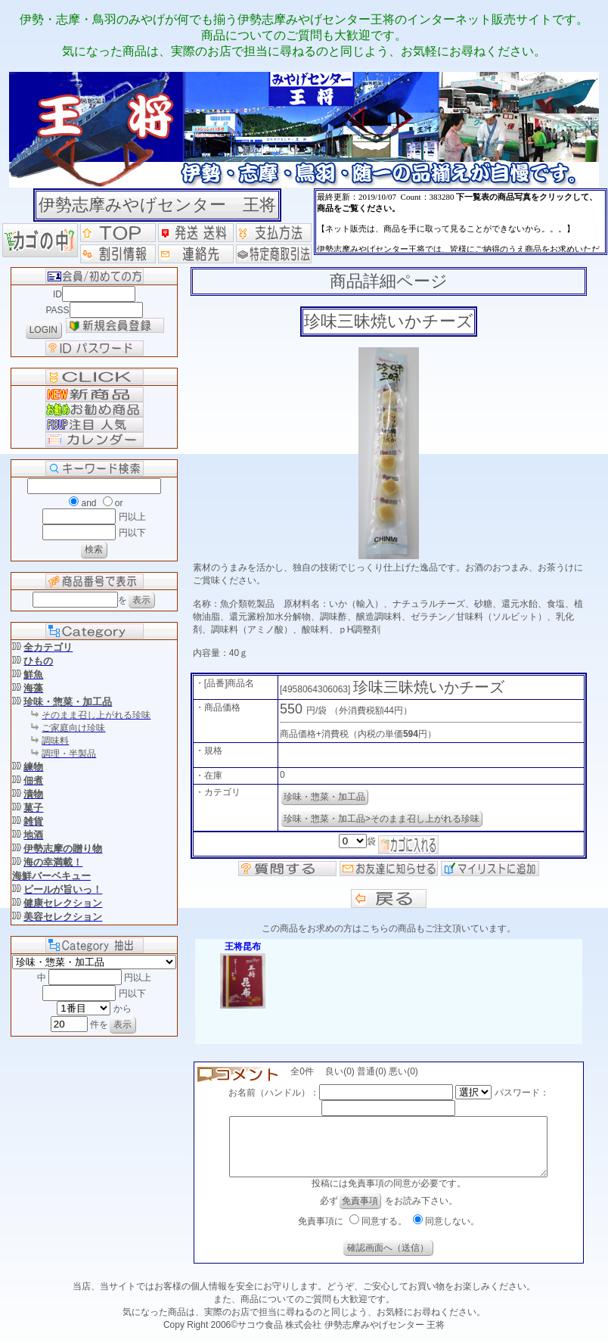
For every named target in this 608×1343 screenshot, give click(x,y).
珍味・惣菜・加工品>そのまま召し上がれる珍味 (381, 818)
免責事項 (360, 1212)
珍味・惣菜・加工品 (324, 796)
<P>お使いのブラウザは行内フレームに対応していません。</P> (460, 221)
